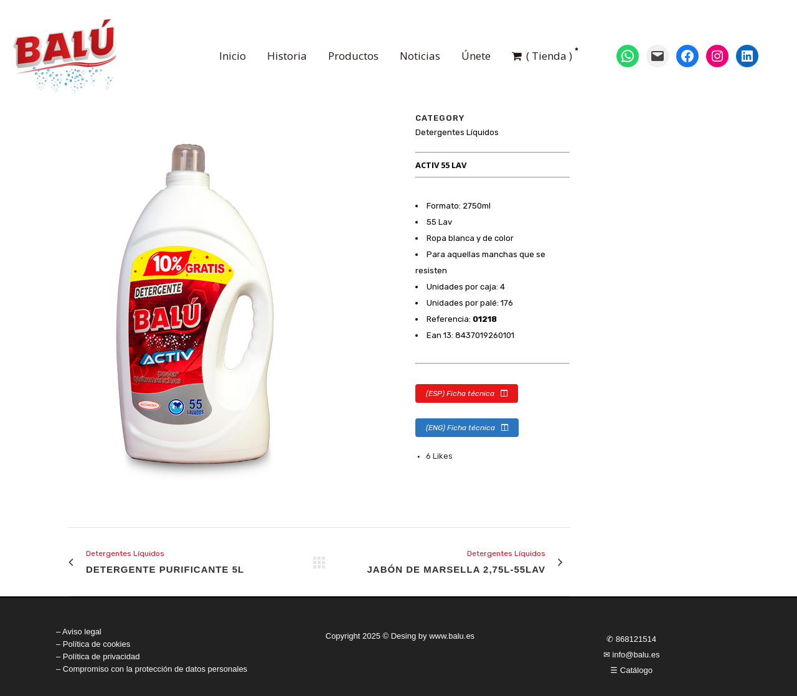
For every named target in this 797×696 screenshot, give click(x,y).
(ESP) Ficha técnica (466, 393)
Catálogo (636, 670)
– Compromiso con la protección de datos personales (151, 669)
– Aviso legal (78, 631)
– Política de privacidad (97, 656)
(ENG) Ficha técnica (467, 427)
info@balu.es (635, 654)
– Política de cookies (93, 644)
